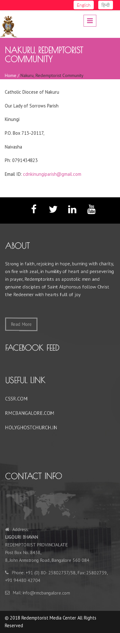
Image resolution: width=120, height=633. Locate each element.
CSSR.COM (18, 399)
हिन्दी (105, 5)
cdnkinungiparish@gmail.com (52, 174)
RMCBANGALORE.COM (31, 413)
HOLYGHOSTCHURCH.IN (32, 427)
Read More (23, 323)
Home (10, 75)
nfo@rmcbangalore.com (47, 592)
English (84, 5)
